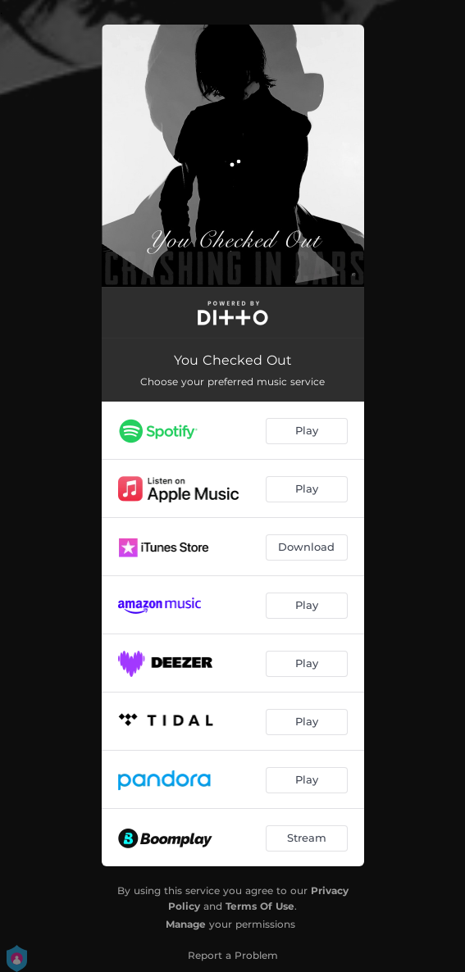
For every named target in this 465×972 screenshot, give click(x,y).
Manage (186, 924)
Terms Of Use (260, 906)
